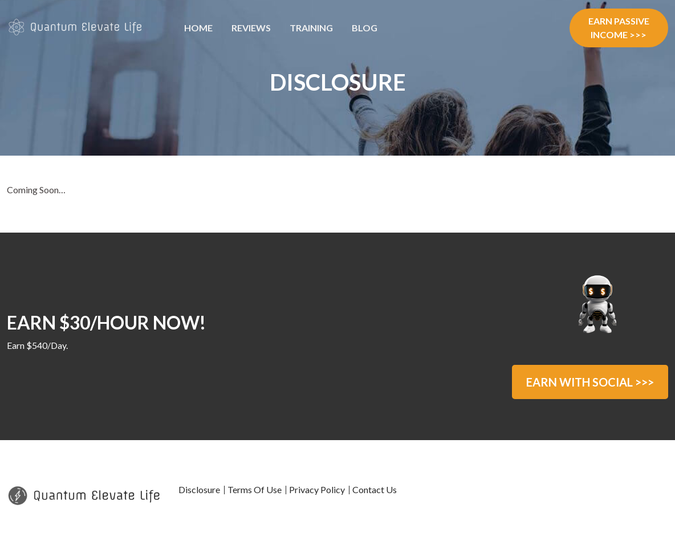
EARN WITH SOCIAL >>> (590, 382)
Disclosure (199, 489)
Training (311, 27)
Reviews (251, 27)
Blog (364, 27)
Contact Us (374, 489)
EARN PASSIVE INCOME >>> (618, 27)
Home (198, 27)
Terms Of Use (254, 489)
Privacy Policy (317, 489)
